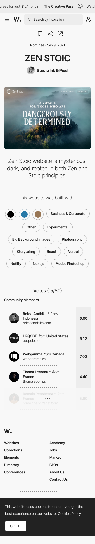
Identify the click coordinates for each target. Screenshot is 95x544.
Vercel (73, 251)
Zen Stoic (47, 58)
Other (31, 227)
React (51, 251)
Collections (13, 450)
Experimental (57, 227)
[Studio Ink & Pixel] (47, 70)
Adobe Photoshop (70, 263)
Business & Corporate (68, 213)
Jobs (53, 450)
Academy (57, 443)
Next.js (38, 263)
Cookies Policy (69, 513)
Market (55, 457)
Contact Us (58, 479)
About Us (56, 472)
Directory (11, 465)
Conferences (14, 472)
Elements (11, 457)
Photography (72, 239)
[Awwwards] (17, 19)
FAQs (53, 465)
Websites (11, 443)
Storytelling (26, 251)
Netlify (16, 263)
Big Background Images (31, 239)
